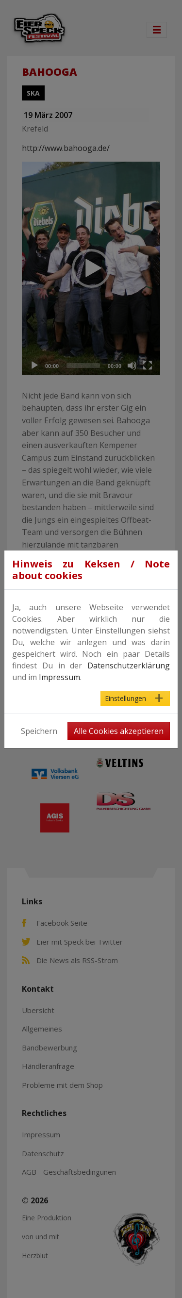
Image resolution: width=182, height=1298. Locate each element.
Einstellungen (125, 698)
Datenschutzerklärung (128, 665)
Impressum (59, 677)
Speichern (39, 731)
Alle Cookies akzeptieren (119, 731)
